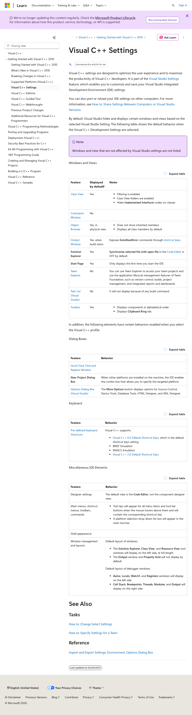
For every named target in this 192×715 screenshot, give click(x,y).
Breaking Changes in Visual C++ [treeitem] (31, 76)
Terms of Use (146, 697)
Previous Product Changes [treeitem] (27, 110)
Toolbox (75, 307)
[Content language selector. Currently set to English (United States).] (23, 688)
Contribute (71, 697)
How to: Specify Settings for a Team (93, 633)
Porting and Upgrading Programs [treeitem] (28, 132)
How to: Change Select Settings (90, 624)
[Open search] (173, 5)
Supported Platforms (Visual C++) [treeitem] (32, 82)
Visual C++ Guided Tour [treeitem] (26, 99)
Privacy (87, 697)
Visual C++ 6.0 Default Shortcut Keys (136, 437)
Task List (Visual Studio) (76, 295)
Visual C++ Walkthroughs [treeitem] (27, 104)
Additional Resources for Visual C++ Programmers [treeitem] (33, 118)
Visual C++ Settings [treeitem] (23, 87)
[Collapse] (54, 37)
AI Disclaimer (13, 697)
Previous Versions (36, 697)
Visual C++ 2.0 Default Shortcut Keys (136, 454)
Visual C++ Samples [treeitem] (20, 182)
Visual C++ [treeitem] (15, 53)
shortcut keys (172, 240)
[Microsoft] (7, 5)
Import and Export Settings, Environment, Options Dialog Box (111, 652)
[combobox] (32, 46)
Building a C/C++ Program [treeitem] (24, 171)
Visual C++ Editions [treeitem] (23, 93)
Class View (77, 194)
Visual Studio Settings (164, 78)
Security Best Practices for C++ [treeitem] (27, 143)
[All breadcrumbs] (72, 37)
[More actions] (183, 37)
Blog (54, 697)
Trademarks (165, 697)
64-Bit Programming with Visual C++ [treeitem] (31, 149)
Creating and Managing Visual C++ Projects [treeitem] (29, 163)
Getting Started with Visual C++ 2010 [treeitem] (34, 64)
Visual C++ (85, 37)
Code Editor (174, 252)
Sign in (183, 5)
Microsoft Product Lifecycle (115, 18)
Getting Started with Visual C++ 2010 (120, 37)
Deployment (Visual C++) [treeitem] (23, 138)
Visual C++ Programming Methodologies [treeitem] (33, 126)
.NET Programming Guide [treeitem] (23, 155)
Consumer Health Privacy (114, 697)
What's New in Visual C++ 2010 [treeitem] (30, 70)
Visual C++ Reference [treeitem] (21, 177)
